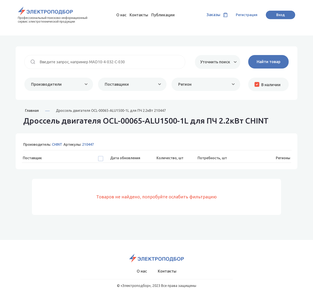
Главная (32, 110)
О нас (121, 15)
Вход (280, 15)
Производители (46, 84)
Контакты (139, 15)
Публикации (163, 15)
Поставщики (117, 84)
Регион (184, 84)
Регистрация (246, 15)
